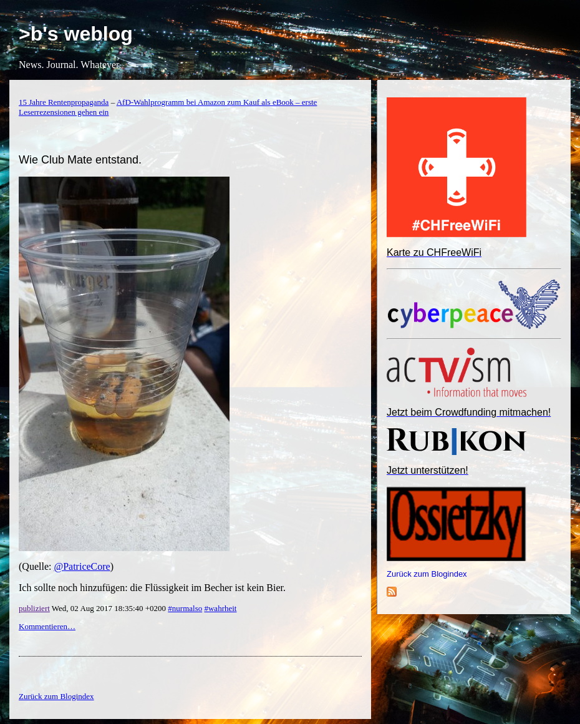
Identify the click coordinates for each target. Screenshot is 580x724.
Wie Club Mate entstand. (80, 160)
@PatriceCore (82, 566)
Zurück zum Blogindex (427, 574)
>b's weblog (76, 33)
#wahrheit (220, 608)
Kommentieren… (47, 626)
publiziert (34, 608)
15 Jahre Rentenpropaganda (64, 102)
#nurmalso (185, 608)
